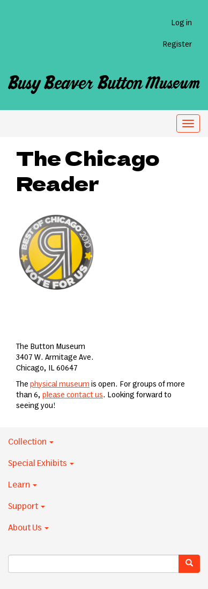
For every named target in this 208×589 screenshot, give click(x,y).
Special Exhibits (41, 463)
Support (26, 506)
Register (177, 44)
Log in (181, 23)
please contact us (72, 395)
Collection (31, 442)
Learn (22, 485)
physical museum (60, 384)
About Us (28, 527)
